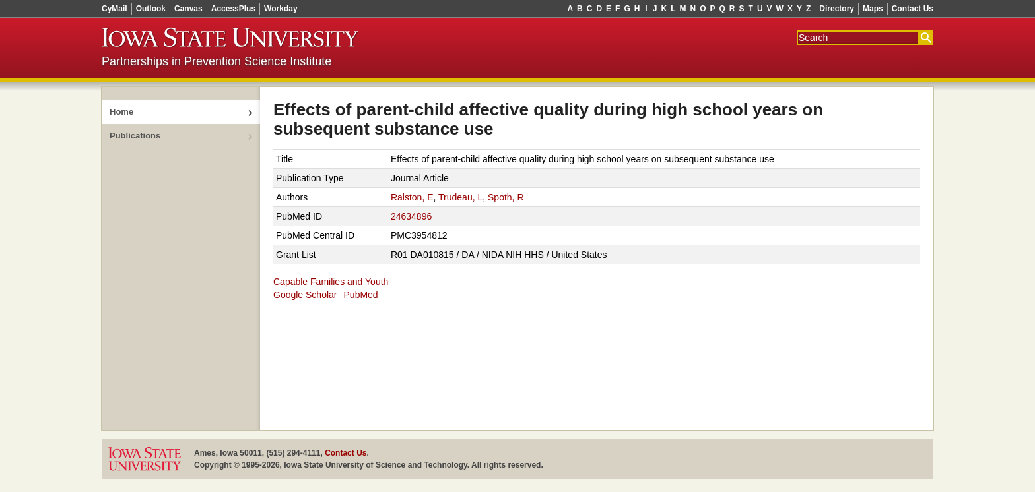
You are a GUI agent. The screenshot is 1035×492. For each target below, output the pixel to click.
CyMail (114, 8)
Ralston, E (412, 197)
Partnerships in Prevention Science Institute (216, 61)
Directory (836, 8)
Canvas (188, 8)
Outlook (151, 8)
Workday (280, 8)
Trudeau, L (460, 197)
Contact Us (912, 8)
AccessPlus (233, 8)
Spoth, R (505, 197)
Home (121, 112)
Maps (873, 8)
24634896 (411, 216)
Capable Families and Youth (330, 281)
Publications (135, 135)
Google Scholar (305, 295)
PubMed (361, 295)
